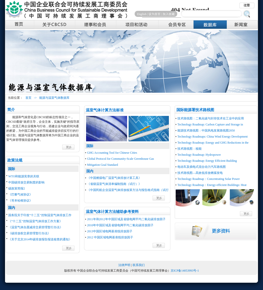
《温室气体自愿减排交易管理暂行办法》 (35, 227)
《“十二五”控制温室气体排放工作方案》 (35, 221)
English (141, 14)
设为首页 (154, 14)
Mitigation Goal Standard (102, 165)
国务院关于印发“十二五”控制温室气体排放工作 (39, 215)
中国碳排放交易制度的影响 (26, 182)
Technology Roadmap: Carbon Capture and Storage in (210, 124)
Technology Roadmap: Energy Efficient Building (207, 161)
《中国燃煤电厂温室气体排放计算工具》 (114, 178)
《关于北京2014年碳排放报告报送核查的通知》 (40, 239)
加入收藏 (169, 14)
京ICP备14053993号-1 (185, 270)
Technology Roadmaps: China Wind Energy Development (212, 136)
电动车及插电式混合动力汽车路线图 (201, 167)
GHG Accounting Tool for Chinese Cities (112, 152)
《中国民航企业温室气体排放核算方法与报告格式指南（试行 (128, 190)
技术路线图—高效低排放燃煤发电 (200, 173)
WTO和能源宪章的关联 (23, 176)
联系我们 (139, 265)
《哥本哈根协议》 (20, 200)
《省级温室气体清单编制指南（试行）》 (114, 184)
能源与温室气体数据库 (54, 98)
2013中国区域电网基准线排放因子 (109, 231)
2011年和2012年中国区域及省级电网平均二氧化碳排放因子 (126, 219)
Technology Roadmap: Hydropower (199, 154)
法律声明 (124, 265)
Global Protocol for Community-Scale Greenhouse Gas (120, 158)
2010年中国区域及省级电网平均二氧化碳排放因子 (120, 225)
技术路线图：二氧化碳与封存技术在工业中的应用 (210, 118)
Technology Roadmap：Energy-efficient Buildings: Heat (211, 185)
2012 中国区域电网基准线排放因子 (110, 237)
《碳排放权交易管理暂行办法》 (29, 233)
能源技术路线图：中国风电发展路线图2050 (206, 130)
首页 (28, 98)
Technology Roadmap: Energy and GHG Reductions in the (213, 142)
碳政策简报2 (16, 188)
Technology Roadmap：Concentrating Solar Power (208, 179)
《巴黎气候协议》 (20, 194)
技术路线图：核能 (189, 148)
